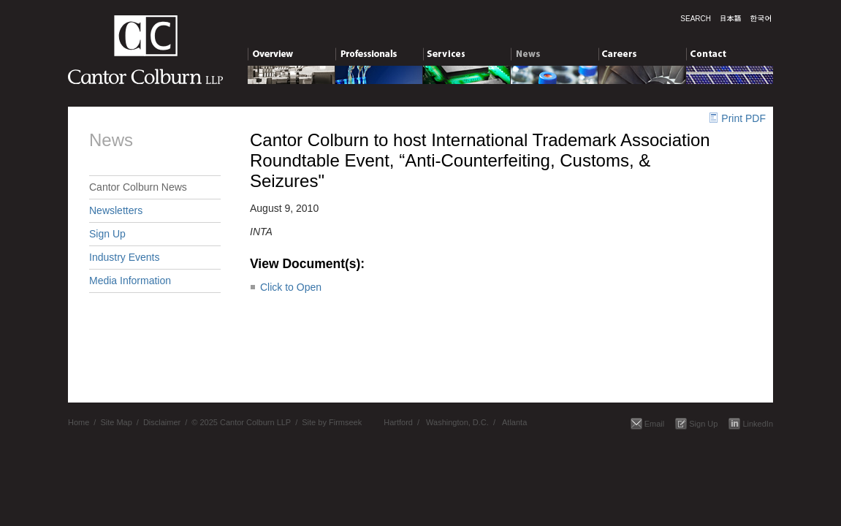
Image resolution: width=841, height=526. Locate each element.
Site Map (116, 422)
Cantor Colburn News (138, 187)
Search (695, 19)
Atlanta (514, 422)
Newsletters (115, 210)
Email (654, 423)
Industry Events (124, 257)
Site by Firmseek (332, 422)
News (554, 56)
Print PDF (743, 118)
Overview (291, 56)
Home (78, 422)
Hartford (398, 422)
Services (466, 56)
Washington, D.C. (457, 422)
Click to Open (290, 287)
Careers (641, 56)
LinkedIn (757, 423)
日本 (730, 18)
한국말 (760, 18)
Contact (729, 56)
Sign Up (107, 234)
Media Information (130, 280)
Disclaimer (161, 422)
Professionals (378, 56)
